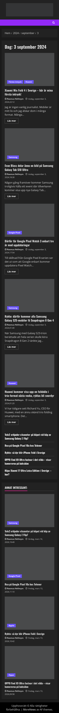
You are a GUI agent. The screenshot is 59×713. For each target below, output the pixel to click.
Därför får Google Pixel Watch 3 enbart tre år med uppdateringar (29, 220)
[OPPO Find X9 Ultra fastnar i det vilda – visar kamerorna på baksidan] (29, 662)
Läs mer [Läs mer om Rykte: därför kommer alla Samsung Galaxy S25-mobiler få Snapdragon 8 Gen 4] (12, 347)
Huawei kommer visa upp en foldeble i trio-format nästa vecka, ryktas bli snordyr (29, 370)
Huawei (12, 383)
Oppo (11, 675)
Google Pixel (14, 232)
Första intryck (15, 81)
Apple (11, 625)
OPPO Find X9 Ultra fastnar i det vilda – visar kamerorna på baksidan (28, 461)
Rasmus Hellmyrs (15, 99)
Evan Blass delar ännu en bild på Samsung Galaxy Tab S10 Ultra (29, 144)
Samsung (13, 157)
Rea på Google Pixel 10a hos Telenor (23, 445)
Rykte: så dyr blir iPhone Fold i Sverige (25, 452)
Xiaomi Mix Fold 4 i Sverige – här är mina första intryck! (29, 69)
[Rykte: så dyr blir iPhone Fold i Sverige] (29, 613)
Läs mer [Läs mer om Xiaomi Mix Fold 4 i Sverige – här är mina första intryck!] (12, 121)
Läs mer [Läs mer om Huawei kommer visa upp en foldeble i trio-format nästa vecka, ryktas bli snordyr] (12, 422)
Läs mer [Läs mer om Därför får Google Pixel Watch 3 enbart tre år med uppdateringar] (12, 272)
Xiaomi (28, 81)
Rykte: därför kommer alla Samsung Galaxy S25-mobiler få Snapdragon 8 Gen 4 (29, 295)
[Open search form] (53, 23)
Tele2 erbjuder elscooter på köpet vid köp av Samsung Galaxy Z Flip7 (28, 436)
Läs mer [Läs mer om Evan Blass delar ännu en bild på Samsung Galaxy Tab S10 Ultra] (12, 197)
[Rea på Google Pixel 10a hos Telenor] (29, 563)
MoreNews (29, 709)
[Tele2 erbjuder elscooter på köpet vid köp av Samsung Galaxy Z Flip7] (29, 510)
